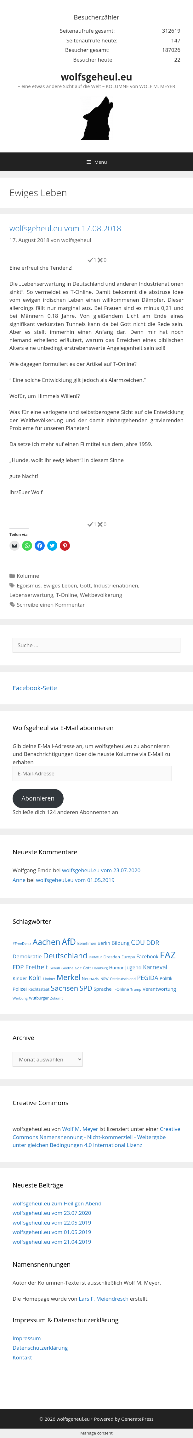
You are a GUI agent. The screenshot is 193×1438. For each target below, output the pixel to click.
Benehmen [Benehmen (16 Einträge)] (86, 943)
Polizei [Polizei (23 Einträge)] (20, 989)
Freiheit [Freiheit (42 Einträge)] (36, 966)
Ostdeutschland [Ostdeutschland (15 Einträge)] (123, 978)
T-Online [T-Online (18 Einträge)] (121, 989)
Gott (85, 585)
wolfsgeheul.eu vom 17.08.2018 (65, 228)
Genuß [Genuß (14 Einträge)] (54, 968)
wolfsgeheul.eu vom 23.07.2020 (101, 870)
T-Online (66, 594)
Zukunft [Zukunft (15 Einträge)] (56, 998)
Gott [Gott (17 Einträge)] (87, 968)
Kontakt (22, 1357)
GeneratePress (137, 1419)
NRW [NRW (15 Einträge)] (104, 978)
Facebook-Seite (35, 688)
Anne (19, 880)
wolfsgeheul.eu (96, 76)
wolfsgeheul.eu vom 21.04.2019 (52, 1241)
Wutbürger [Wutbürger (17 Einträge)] (39, 998)
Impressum (27, 1338)
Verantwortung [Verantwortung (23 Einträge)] (159, 989)
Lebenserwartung (31, 594)
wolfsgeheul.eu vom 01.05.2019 (75, 880)
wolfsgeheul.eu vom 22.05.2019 (52, 1222)
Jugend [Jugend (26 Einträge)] (133, 967)
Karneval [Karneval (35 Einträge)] (155, 967)
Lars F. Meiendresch (103, 1298)
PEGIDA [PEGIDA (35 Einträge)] (147, 978)
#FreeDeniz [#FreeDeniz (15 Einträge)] (22, 943)
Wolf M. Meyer (80, 1128)
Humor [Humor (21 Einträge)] (116, 968)
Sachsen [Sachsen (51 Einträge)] (64, 988)
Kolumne (28, 575)
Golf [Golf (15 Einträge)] (78, 968)
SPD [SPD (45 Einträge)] (86, 988)
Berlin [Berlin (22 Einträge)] (104, 943)
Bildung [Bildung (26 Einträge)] (120, 942)
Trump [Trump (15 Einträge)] (135, 989)
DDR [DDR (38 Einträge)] (152, 942)
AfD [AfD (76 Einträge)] (69, 941)
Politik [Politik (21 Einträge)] (166, 978)
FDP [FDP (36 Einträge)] (18, 967)
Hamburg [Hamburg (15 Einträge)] (100, 968)
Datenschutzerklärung (40, 1347)
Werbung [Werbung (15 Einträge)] (20, 998)
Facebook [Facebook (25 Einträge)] (147, 956)
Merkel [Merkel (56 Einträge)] (69, 977)
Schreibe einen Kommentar (51, 604)
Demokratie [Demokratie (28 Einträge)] (27, 956)
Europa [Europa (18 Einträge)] (128, 957)
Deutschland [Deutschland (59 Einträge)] (65, 955)
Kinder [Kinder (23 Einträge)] (20, 978)
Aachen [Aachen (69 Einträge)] (46, 941)
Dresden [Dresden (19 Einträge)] (111, 957)
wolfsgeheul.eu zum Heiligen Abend (57, 1203)
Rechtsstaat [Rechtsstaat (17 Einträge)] (38, 989)
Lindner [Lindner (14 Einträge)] (49, 979)
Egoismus (29, 585)
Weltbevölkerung (101, 594)
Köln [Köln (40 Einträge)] (35, 977)
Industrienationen (116, 585)
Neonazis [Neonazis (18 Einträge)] (90, 978)
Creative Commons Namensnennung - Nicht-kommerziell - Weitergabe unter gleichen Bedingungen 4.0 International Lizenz (96, 1137)
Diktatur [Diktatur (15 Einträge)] (95, 957)
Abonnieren (37, 798)
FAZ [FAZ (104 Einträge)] (168, 955)
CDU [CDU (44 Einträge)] (138, 942)
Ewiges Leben (60, 585)
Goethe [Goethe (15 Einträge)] (67, 968)
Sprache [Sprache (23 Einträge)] (102, 989)
